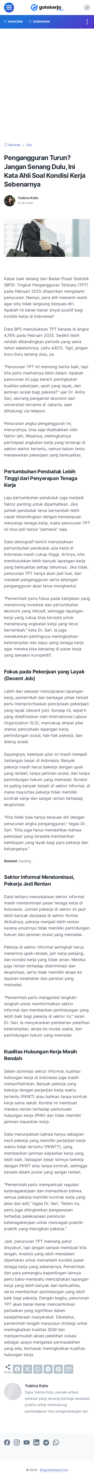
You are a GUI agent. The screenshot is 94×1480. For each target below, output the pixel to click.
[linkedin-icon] (36, 1443)
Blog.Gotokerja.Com (54, 1470)
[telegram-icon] (46, 1443)
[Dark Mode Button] (87, 8)
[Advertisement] (47, 86)
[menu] (9, 8)
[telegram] (48, 1369)
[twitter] (27, 1369)
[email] (68, 1369)
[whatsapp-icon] (56, 1443)
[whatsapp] (37, 1369)
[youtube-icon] (27, 1443)
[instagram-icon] (17, 1443)
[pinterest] (58, 1369)
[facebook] (17, 1369)
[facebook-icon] (7, 1443)
